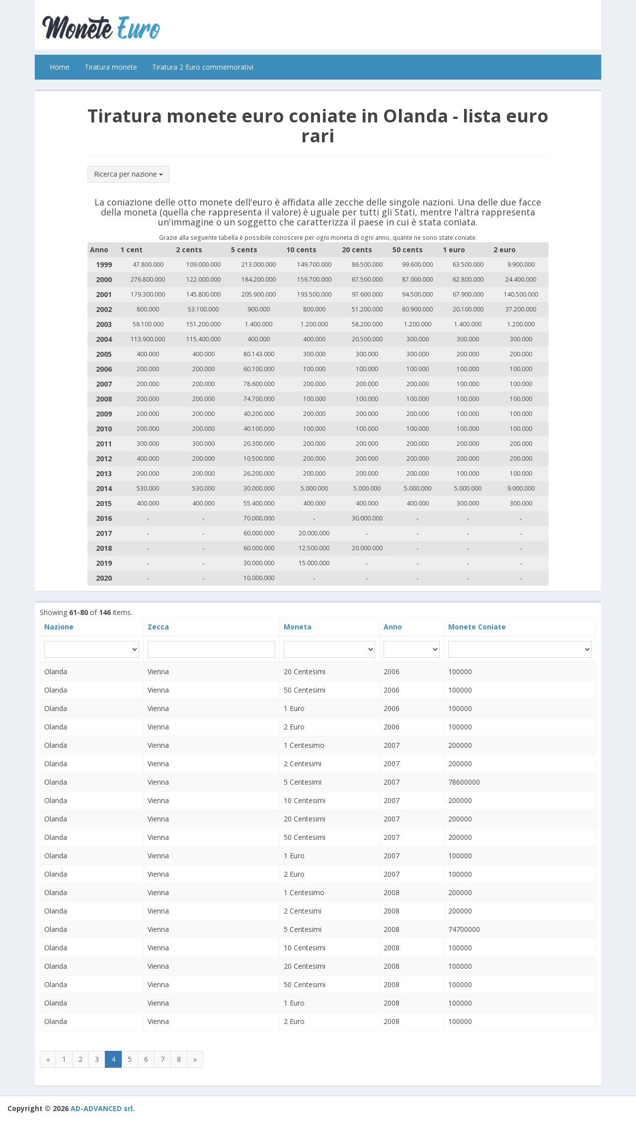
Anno (393, 626)
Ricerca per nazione (128, 174)
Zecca (158, 626)
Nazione (59, 626)
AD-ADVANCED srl (102, 1108)
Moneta (298, 626)
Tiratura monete (110, 67)
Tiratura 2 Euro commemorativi (202, 67)
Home (60, 67)
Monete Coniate (477, 626)
